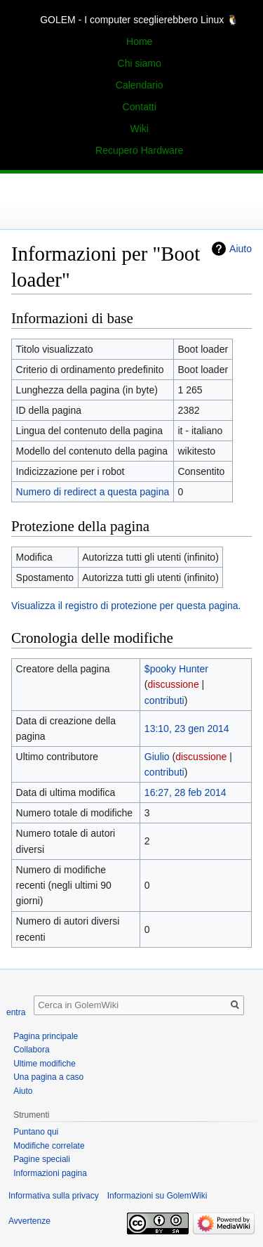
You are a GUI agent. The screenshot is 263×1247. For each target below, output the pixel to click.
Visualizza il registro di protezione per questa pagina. (126, 605)
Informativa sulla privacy (53, 1196)
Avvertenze (29, 1221)
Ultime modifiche (44, 1064)
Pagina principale (45, 1036)
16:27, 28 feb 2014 (185, 792)
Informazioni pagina (50, 1173)
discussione (173, 684)
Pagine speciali (41, 1159)
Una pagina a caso (48, 1077)
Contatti (139, 106)
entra (15, 1012)
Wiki (139, 128)
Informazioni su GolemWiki (157, 1196)
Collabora (31, 1050)
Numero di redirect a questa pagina (93, 491)
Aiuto (240, 248)
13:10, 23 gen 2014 (186, 728)
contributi (164, 700)
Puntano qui (35, 1132)
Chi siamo (139, 63)
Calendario (139, 85)
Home (139, 41)
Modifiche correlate (48, 1146)
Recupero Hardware (139, 150)
